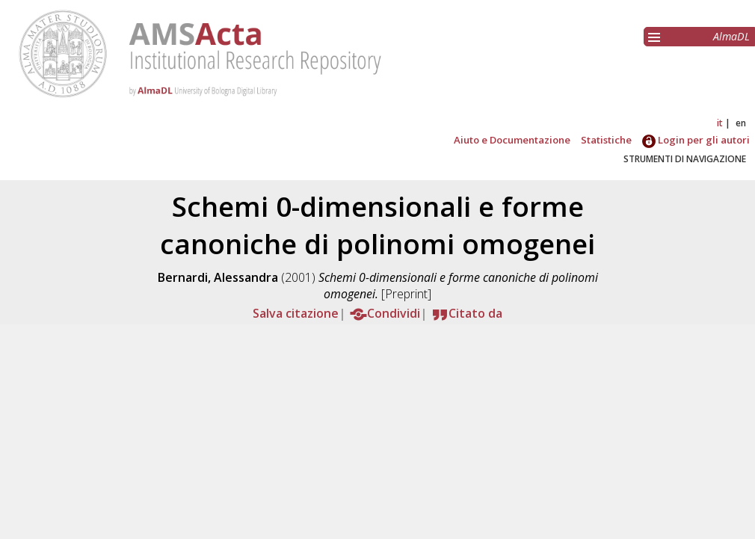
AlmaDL (731, 36)
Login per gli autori (696, 140)
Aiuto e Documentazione (512, 140)
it (720, 123)
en (741, 123)
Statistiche (606, 140)
